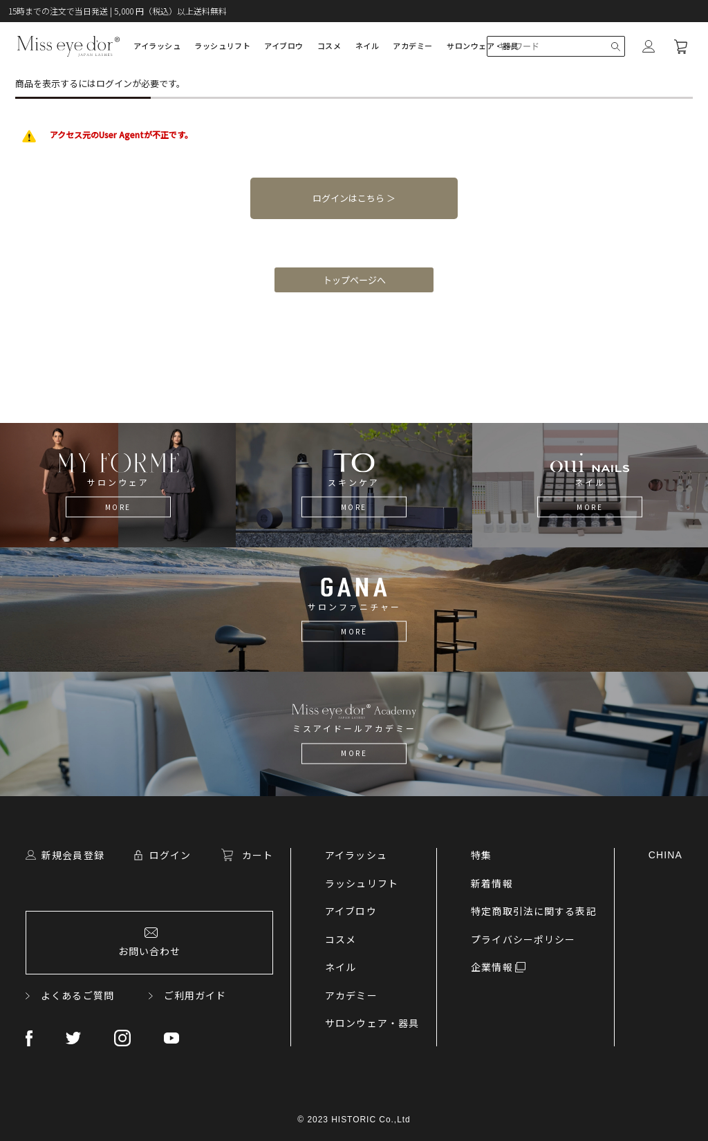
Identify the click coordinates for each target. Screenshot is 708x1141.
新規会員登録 (72, 855)
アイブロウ (284, 45)
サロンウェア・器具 (483, 45)
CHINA (665, 855)
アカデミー (413, 45)
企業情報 (491, 967)
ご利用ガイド (195, 995)
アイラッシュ (156, 45)
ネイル (367, 45)
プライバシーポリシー (523, 939)
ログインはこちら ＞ (354, 198)
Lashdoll (68, 46)
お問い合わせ (149, 951)
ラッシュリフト (222, 45)
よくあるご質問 (77, 995)
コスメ (329, 45)
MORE (118, 507)
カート (257, 855)
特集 (481, 855)
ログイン (170, 855)
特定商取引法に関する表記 (533, 911)
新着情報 (491, 883)
